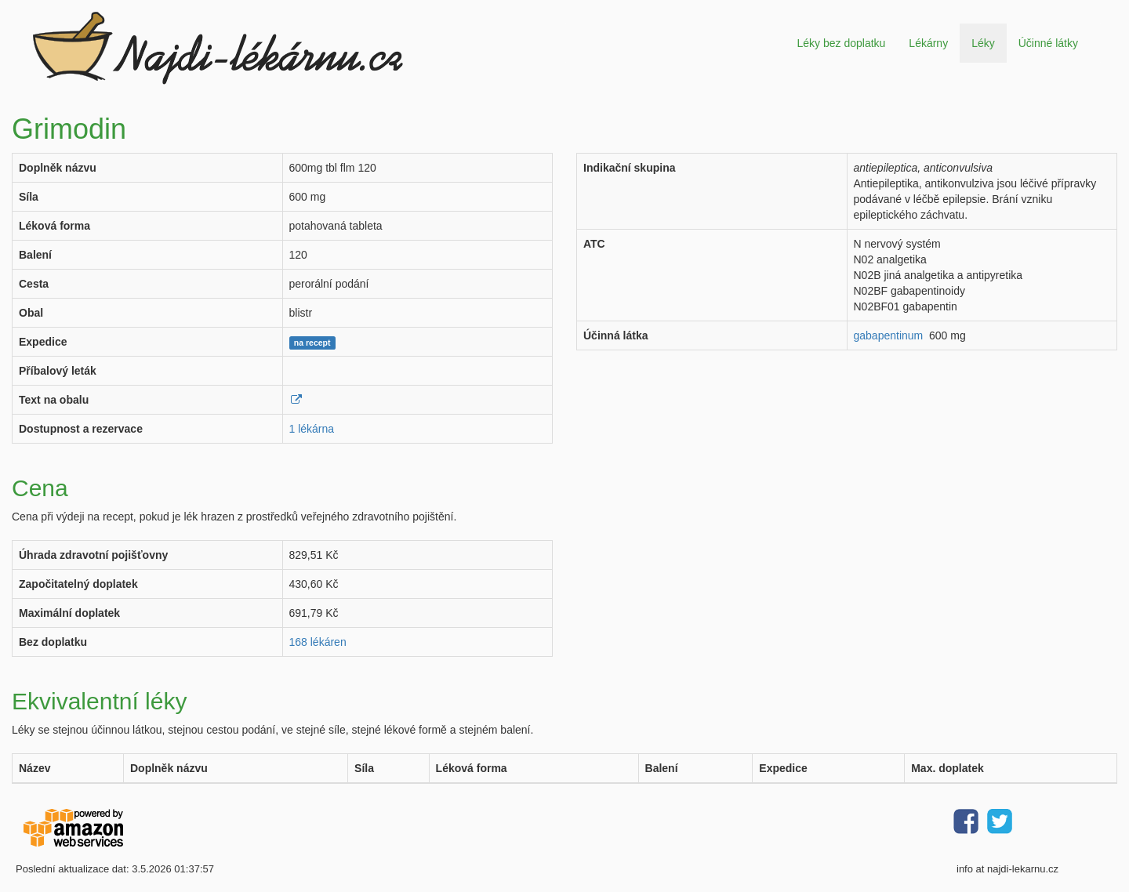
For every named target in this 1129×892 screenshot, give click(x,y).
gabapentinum (889, 335)
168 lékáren (318, 642)
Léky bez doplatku (841, 43)
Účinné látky (1048, 43)
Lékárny (928, 43)
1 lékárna (312, 428)
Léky (983, 43)
